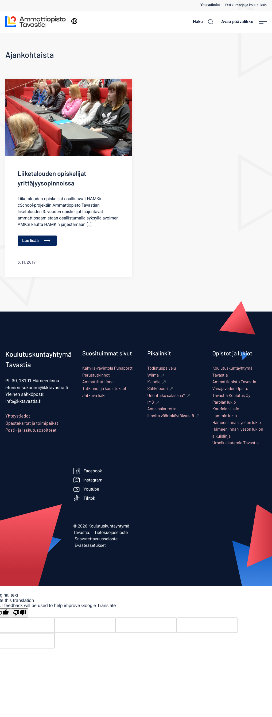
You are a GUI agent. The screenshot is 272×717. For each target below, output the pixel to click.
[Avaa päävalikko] (244, 21)
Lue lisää (36, 240)
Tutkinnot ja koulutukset (104, 388)
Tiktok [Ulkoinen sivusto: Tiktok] (84, 498)
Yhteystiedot (210, 4)
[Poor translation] (19, 613)
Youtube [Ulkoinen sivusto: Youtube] (86, 489)
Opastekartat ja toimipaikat (31, 423)
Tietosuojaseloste (111, 532)
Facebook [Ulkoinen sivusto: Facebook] (87, 471)
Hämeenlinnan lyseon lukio (236, 422)
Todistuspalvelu (161, 368)
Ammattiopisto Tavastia (234, 381)
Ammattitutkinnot (98, 381)
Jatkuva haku (94, 395)
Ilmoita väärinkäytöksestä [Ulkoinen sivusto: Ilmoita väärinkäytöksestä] (170, 415)
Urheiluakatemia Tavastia (235, 442)
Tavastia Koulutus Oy (231, 395)
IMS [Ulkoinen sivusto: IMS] (150, 402)
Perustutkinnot (96, 375)
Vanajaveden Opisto (230, 388)
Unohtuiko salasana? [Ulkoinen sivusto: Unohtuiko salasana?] (166, 395)
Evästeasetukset (90, 545)
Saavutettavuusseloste (96, 539)
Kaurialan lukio (225, 408)
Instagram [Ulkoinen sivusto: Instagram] (87, 480)
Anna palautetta (161, 408)
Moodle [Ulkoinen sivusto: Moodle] (154, 381)
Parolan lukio (224, 402)
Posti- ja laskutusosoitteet (31, 430)
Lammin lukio (224, 415)
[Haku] (202, 21)
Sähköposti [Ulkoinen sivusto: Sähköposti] (157, 388)
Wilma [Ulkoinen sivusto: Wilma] (153, 375)
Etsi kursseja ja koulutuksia (246, 5)
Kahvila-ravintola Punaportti (108, 368)
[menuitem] (212, 5)
